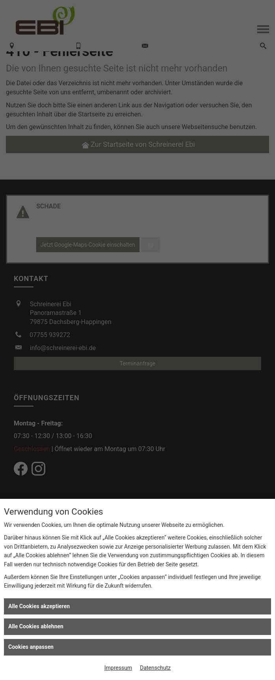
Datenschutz (155, 668)
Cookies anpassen (31, 647)
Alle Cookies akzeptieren (39, 606)
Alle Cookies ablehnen (35, 626)
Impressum (118, 668)
